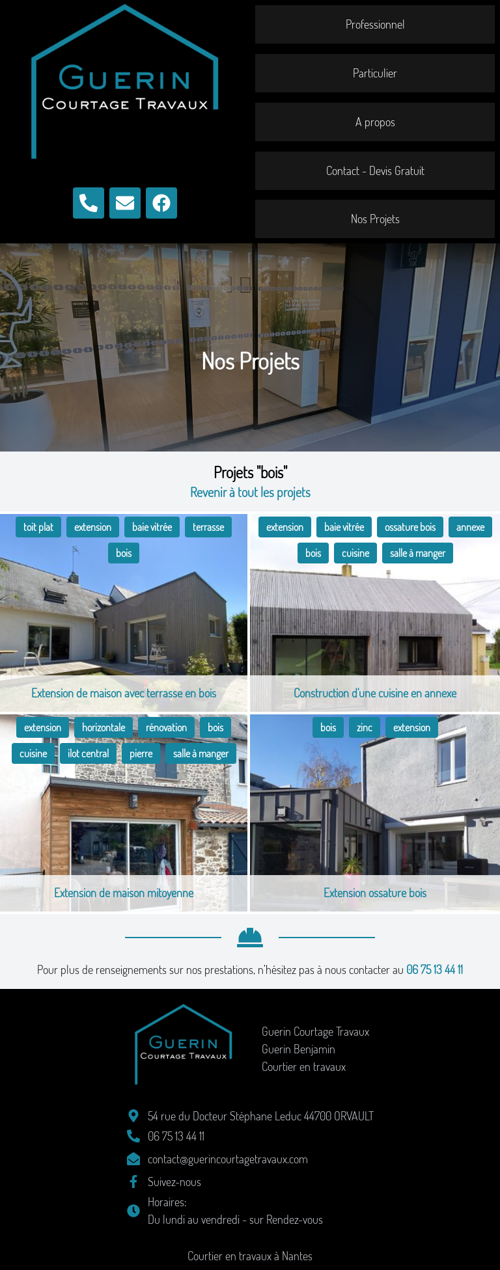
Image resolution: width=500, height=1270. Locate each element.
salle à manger (417, 553)
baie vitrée (152, 527)
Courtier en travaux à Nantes (250, 1256)
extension (92, 527)
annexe (470, 527)
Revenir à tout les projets (250, 491)
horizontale (103, 727)
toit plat (38, 527)
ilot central (88, 753)
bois (124, 553)
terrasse (208, 527)
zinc (364, 727)
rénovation (166, 727)
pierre (141, 753)
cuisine (355, 553)
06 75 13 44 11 (434, 969)
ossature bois (410, 527)
